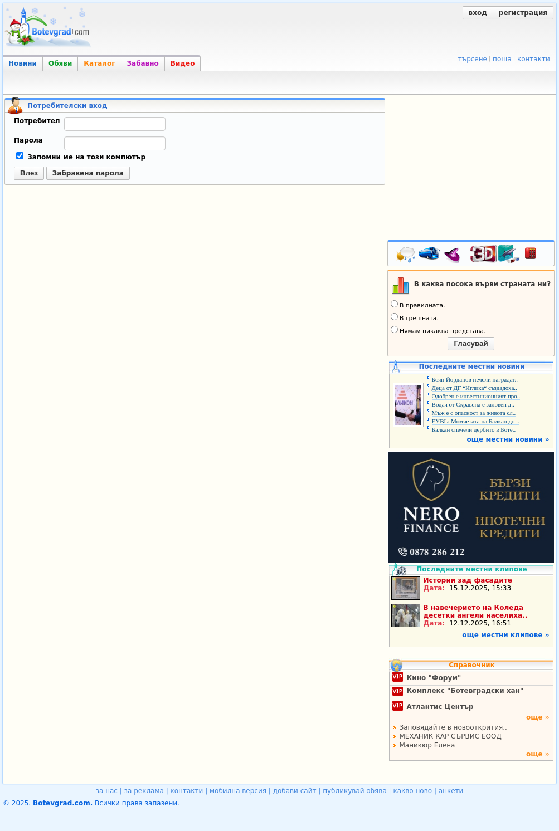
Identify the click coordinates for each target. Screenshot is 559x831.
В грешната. (415, 317)
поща (502, 59)
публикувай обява (355, 791)
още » (538, 717)
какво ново (412, 791)
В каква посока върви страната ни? (482, 284)
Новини (22, 63)
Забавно (143, 63)
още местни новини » (508, 439)
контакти (533, 59)
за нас (107, 791)
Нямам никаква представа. (438, 330)
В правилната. (418, 304)
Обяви (60, 63)
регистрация (523, 13)
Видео (183, 63)
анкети (451, 791)
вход (478, 13)
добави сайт (295, 791)
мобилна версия (238, 791)
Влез (29, 173)
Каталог (99, 63)
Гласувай (471, 343)
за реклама (144, 791)
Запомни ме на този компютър (80, 157)
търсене (472, 59)
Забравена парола (88, 173)
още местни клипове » (505, 635)
